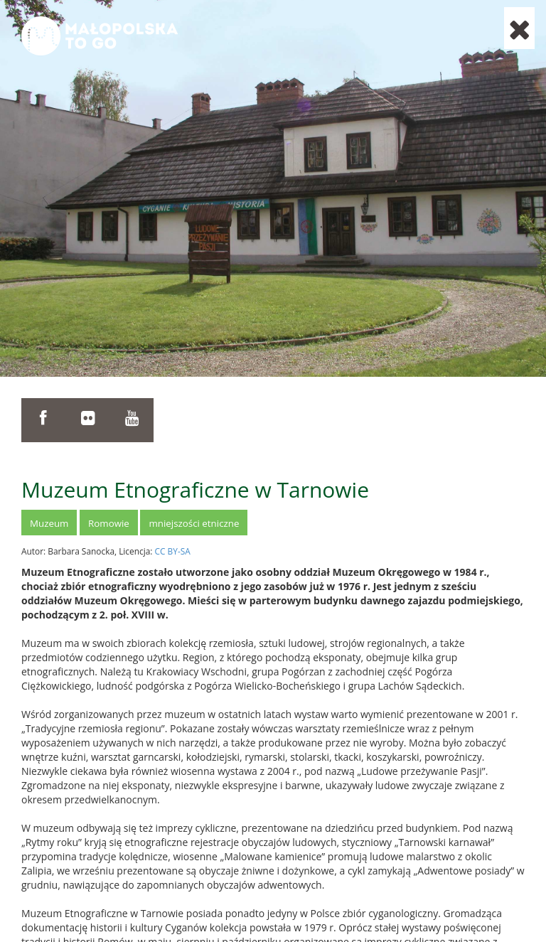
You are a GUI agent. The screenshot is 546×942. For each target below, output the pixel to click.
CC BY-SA (173, 551)
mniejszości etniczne (194, 523)
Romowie (108, 523)
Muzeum (49, 523)
